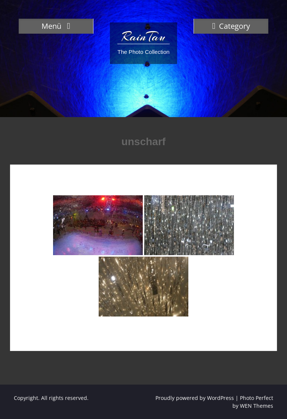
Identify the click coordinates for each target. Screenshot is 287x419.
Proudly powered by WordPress (194, 397)
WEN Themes (256, 405)
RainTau (143, 36)
